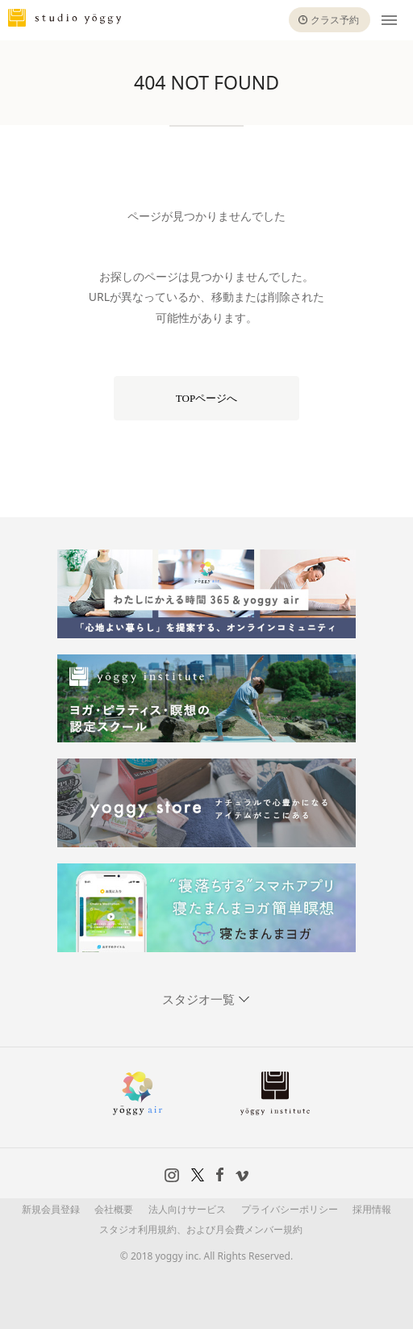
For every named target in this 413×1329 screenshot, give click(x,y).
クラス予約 (335, 20)
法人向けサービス (187, 1209)
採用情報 (372, 1209)
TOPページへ (206, 398)
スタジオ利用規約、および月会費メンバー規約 (200, 1229)
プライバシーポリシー (289, 1209)
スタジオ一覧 (200, 999)
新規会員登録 (51, 1209)
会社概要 (113, 1209)
